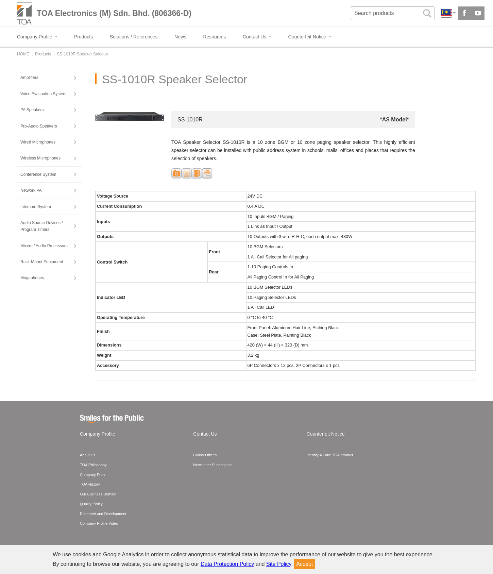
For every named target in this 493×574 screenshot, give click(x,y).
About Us (87, 455)
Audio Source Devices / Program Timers (41, 226)
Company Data (92, 475)
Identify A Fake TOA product (330, 455)
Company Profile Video (99, 523)
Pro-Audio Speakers (38, 126)
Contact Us (205, 434)
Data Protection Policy (227, 564)
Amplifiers (29, 77)
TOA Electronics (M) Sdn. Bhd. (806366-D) (114, 13)
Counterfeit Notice (326, 434)
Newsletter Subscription (213, 465)
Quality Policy (91, 504)
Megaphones (32, 277)
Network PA (30, 190)
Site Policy (278, 564)
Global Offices (205, 455)
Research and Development (103, 514)
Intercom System (35, 206)
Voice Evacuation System (43, 93)
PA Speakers (32, 109)
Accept (304, 564)
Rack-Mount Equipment (41, 261)
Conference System (38, 174)
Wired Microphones (37, 142)
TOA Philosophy (93, 465)
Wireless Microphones (40, 158)
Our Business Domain (98, 494)
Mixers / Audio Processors (44, 245)
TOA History (90, 484)
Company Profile (97, 434)
